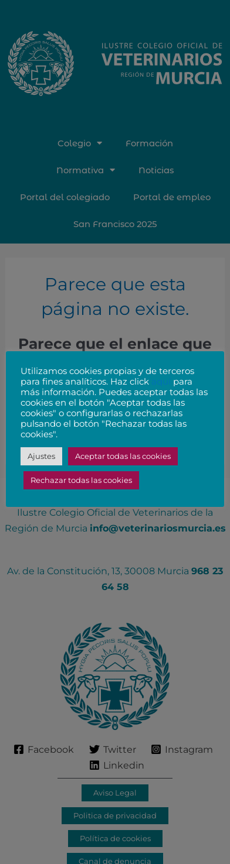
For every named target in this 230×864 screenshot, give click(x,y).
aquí (161, 381)
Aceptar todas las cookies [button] (123, 456)
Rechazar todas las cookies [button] (81, 480)
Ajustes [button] (41, 456)
